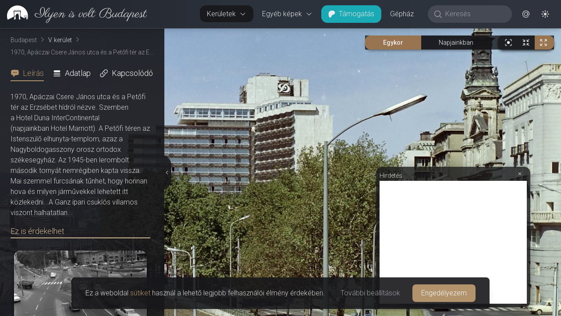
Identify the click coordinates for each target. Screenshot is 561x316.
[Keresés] (474, 14)
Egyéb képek (287, 14)
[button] (526, 14)
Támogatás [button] (351, 14)
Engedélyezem (444, 293)
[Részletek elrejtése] (168, 172)
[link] (73, 14)
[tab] (30, 73)
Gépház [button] (402, 14)
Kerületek (226, 14)
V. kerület (60, 39)
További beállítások (370, 293)
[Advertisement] (453, 242)
